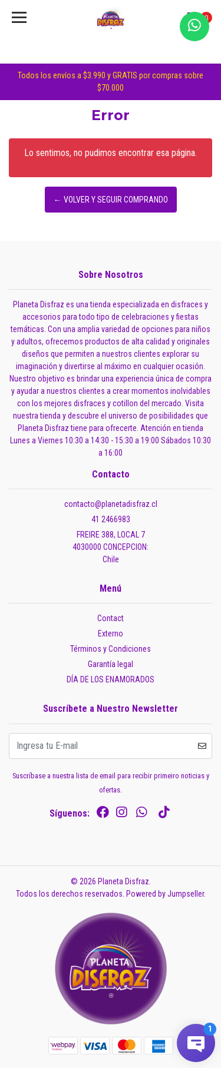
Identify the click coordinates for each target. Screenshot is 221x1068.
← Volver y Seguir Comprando (111, 199)
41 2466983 (110, 519)
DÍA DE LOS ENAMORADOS (110, 679)
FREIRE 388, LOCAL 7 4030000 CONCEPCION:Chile (110, 547)
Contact (110, 618)
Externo (110, 633)
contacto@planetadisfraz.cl (110, 504)
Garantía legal (110, 664)
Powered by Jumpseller (165, 893)
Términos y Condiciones (110, 649)
